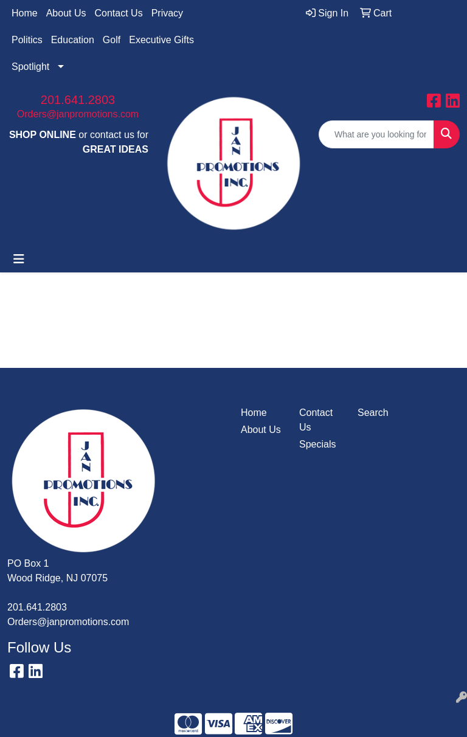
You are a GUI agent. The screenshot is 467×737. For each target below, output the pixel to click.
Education (72, 40)
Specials (317, 444)
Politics (27, 40)
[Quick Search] (376, 134)
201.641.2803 (78, 99)
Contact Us (119, 13)
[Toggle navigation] (19, 259)
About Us (66, 13)
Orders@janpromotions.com (78, 114)
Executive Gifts (161, 40)
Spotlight (30, 66)
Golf (111, 40)
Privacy (167, 13)
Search (373, 412)
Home (25, 13)
